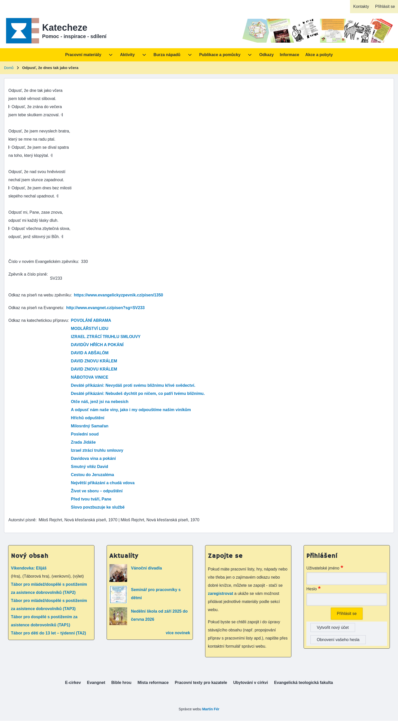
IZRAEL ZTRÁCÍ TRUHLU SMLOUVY (105, 336)
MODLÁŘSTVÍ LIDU (89, 328)
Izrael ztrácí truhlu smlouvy (97, 450)
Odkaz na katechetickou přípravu (38, 320)
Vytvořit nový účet (333, 627)
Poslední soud (84, 434)
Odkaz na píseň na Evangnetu (35, 308)
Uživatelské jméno (322, 568)
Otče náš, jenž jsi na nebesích (99, 401)
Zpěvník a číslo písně (27, 274)
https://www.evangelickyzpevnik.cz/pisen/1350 (118, 295)
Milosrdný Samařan (89, 426)
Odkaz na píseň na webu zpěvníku (39, 295)
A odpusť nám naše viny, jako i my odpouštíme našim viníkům (131, 410)
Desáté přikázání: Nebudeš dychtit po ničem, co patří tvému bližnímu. (138, 393)
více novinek (178, 633)
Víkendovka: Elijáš (29, 568)
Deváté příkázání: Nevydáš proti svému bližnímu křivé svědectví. (133, 385)
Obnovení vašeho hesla (338, 640)
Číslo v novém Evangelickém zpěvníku (43, 261)
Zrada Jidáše (83, 442)
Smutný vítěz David (89, 466)
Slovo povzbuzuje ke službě (98, 507)
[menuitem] (361, 6)
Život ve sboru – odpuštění (97, 491)
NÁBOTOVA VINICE (89, 377)
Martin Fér (210, 709)
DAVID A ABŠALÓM (89, 353)
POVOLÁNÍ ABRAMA (91, 320)
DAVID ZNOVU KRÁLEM (94, 361)
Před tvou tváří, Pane (91, 499)
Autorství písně (22, 520)
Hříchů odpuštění (87, 418)
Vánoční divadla (146, 568)
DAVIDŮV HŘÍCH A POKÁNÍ (97, 345)
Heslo (311, 589)
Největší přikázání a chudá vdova (103, 483)
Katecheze (64, 27)
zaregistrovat (221, 593)
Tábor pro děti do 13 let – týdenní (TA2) (48, 633)
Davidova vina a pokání (93, 458)
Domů (8, 68)
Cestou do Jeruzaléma (92, 475)
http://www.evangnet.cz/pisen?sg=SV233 (105, 308)
